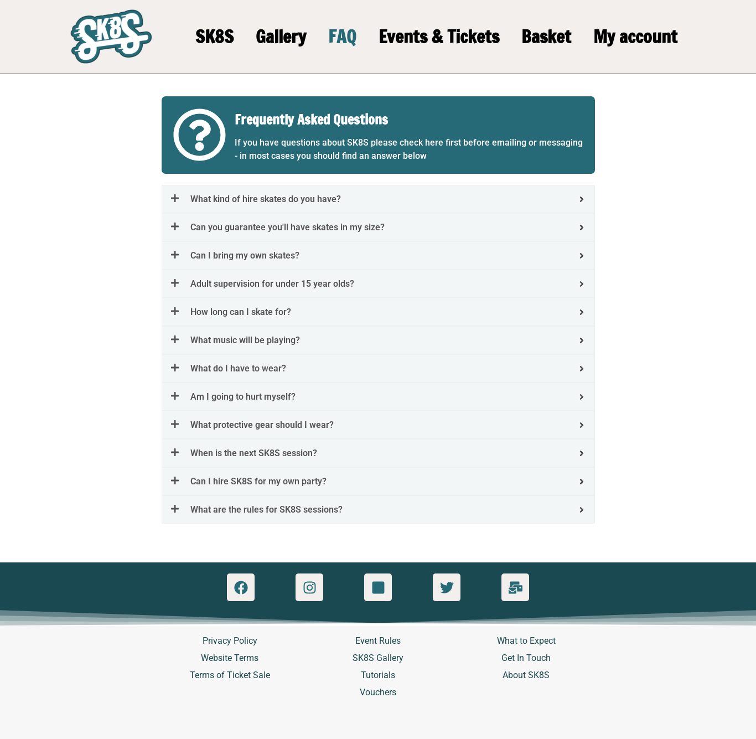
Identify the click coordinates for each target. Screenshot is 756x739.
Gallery (281, 36)
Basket (546, 36)
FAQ (342, 36)
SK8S (214, 36)
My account (635, 36)
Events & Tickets (439, 36)
